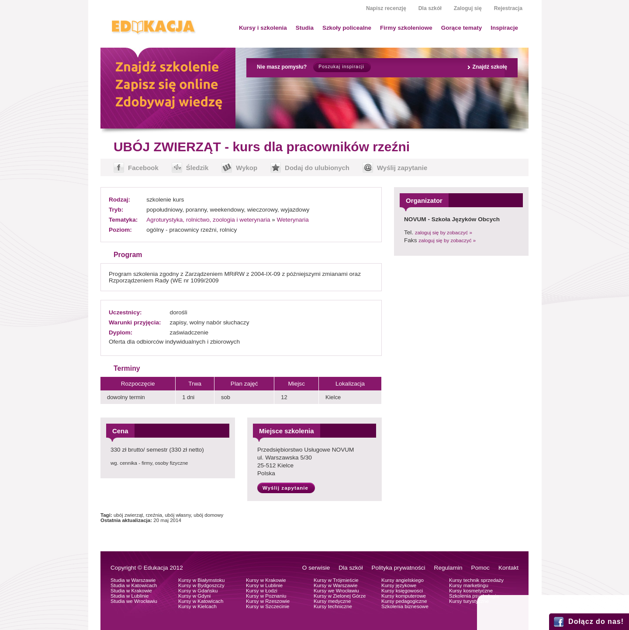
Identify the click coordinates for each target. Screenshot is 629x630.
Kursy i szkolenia (263, 27)
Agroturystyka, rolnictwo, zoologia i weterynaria (208, 219)
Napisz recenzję (386, 8)
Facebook (143, 167)
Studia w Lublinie (130, 596)
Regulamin (448, 567)
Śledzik (197, 167)
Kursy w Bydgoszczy (201, 585)
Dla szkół (430, 8)
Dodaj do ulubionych (317, 167)
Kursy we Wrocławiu (336, 590)
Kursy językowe (398, 585)
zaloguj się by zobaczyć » (443, 232)
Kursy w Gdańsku (198, 590)
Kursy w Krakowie (266, 580)
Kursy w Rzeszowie (268, 601)
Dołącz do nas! (596, 621)
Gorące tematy (461, 27)
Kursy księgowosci (402, 590)
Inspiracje (504, 27)
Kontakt (508, 567)
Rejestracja (508, 8)
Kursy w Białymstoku (201, 580)
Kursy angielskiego (402, 580)
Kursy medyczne (332, 601)
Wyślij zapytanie (402, 167)
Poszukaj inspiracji (341, 66)
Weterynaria (293, 219)
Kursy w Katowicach (200, 601)
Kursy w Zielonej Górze (340, 596)
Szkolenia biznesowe (405, 606)
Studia (305, 27)
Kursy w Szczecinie (267, 606)
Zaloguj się (468, 8)
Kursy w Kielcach (197, 606)
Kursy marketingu (468, 585)
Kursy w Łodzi (261, 590)
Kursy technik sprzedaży (476, 580)
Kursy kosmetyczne (471, 590)
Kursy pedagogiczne (404, 601)
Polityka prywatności (398, 567)
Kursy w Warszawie (335, 585)
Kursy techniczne (333, 606)
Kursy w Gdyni (194, 596)
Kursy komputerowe (403, 596)
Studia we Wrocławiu (134, 601)
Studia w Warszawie (133, 580)
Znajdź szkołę (489, 67)
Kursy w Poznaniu (266, 596)
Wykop (246, 167)
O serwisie (316, 567)
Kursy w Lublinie (264, 585)
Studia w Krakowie (131, 590)
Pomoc (480, 567)
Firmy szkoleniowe (406, 27)
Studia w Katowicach (134, 585)
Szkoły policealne (346, 27)
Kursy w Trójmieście (336, 580)
